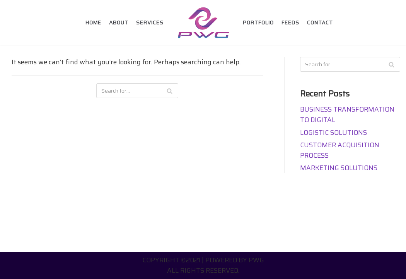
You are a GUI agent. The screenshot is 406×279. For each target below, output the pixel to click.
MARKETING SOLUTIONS (338, 168)
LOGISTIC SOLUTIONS (333, 132)
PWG (256, 260)
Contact (320, 23)
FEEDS (290, 23)
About (118, 23)
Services (150, 23)
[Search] (169, 90)
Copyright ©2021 (171, 260)
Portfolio (258, 23)
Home (93, 23)
